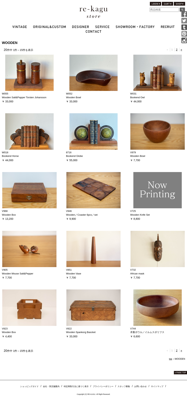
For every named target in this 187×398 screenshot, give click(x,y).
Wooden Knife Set (140, 214)
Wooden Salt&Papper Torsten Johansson (24, 97)
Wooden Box (9, 214)
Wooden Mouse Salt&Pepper (17, 273)
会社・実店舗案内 (51, 386)
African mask (137, 273)
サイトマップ (157, 386)
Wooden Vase (73, 273)
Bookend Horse (10, 156)
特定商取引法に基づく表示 (76, 386)
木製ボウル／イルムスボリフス (147, 332)
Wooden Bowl (73, 97)
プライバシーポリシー (103, 386)
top (170, 359)
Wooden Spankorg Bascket (80, 332)
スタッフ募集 (124, 386)
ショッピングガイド (29, 386)
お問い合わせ (140, 386)
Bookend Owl (137, 97)
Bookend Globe (74, 156)
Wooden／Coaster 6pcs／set (82, 214)
